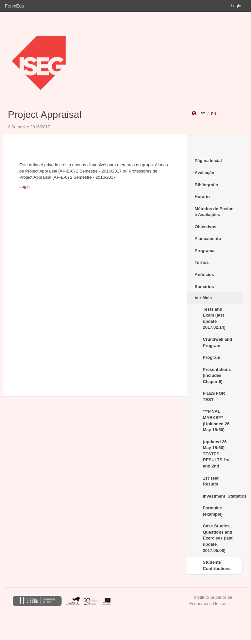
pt (202, 114)
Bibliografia (206, 184)
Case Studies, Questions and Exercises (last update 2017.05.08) (218, 538)
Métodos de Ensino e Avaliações (214, 211)
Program (211, 357)
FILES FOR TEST (214, 396)
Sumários (204, 286)
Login (236, 5)
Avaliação (204, 172)
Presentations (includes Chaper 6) (217, 375)
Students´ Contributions (217, 565)
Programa (205, 250)
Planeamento (208, 238)
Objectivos (205, 226)
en (213, 114)
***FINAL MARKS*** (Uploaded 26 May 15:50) (216, 420)
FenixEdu (14, 6)
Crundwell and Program (217, 342)
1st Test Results (211, 481)
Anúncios (204, 274)
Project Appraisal (44, 114)
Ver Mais (203, 297)
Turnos (202, 262)
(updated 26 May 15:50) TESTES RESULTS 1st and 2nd (216, 453)
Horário (202, 196)
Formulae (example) (213, 511)
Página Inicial (208, 160)
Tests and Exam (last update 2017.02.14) (214, 318)
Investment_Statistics (223, 496)
